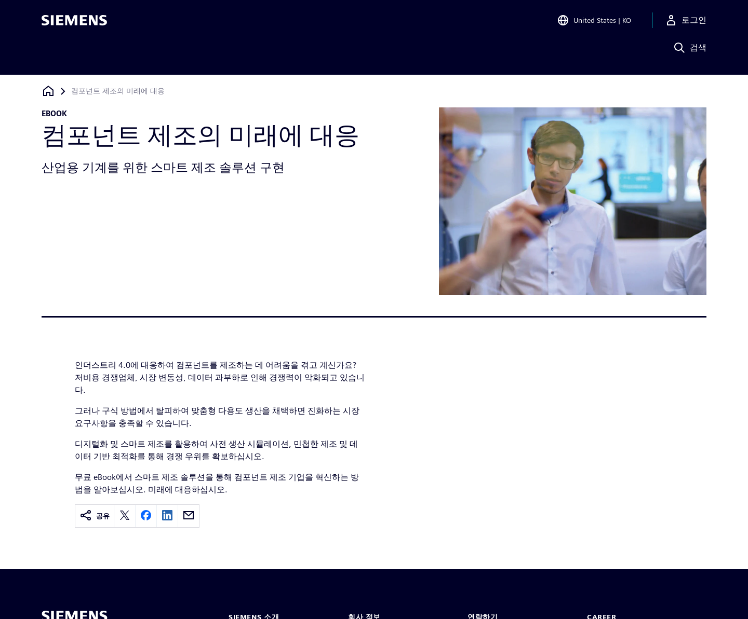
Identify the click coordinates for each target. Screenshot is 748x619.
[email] (188, 516)
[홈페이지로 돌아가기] (48, 91)
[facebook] (146, 516)
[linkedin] (167, 516)
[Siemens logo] (74, 23)
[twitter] (124, 516)
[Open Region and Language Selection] (594, 22)
